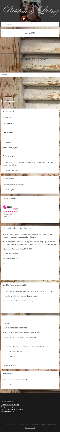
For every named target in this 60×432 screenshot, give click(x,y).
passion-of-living (8, 101)
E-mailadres (7, 123)
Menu (30, 32)
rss (32, 424)
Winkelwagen (9, 190)
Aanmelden (8, 385)
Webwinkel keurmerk (8, 411)
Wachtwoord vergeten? (11, 148)
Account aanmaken (11, 170)
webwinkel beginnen (40, 424)
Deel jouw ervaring (7, 407)
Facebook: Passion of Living (10, 405)
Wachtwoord (8, 132)
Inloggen (8, 142)
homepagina (33, 68)
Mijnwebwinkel (30, 428)
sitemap (26, 424)
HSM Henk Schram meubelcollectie (12, 409)
